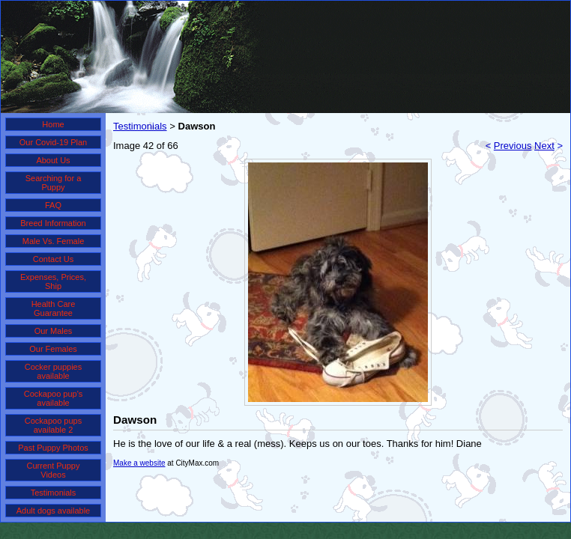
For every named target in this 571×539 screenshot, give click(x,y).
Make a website (139, 463)
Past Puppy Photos (53, 447)
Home (53, 124)
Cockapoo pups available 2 (53, 425)
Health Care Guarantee (53, 308)
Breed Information (52, 223)
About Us (53, 160)
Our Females (53, 348)
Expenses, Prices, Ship (53, 281)
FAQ (53, 205)
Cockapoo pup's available (53, 398)
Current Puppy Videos (53, 470)
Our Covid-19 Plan (53, 142)
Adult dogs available (53, 510)
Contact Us (53, 259)
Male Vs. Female (53, 241)
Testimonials (53, 492)
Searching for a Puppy (53, 183)
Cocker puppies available (53, 371)
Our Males (53, 330)
